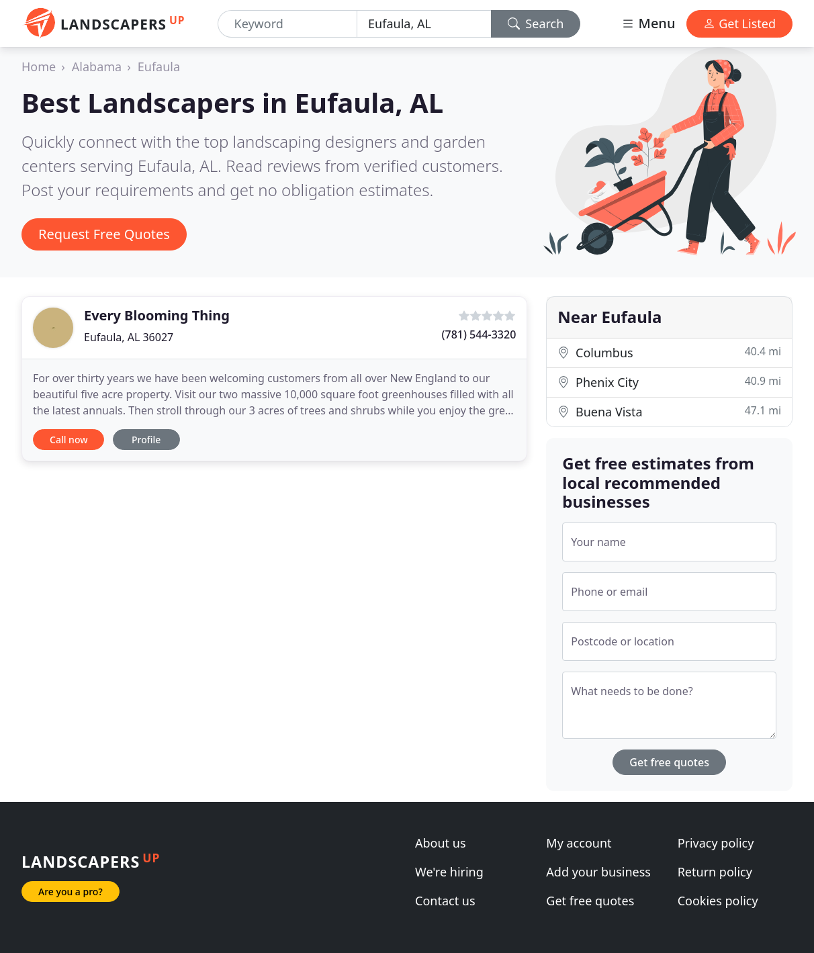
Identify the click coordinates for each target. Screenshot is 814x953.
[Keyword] (288, 24)
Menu (648, 23)
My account (578, 843)
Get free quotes (669, 762)
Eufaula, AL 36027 (128, 337)
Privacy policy (716, 843)
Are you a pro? (70, 891)
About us (440, 843)
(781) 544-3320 (479, 334)
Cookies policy (718, 901)
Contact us (445, 901)
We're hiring (449, 872)
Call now (68, 439)
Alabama (97, 66)
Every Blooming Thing (157, 315)
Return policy (715, 872)
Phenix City (669, 381)
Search (536, 23)
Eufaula (159, 66)
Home (38, 66)
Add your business (598, 872)
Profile (146, 439)
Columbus (669, 352)
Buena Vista (669, 411)
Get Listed (739, 23)
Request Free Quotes (104, 234)
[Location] (424, 24)
